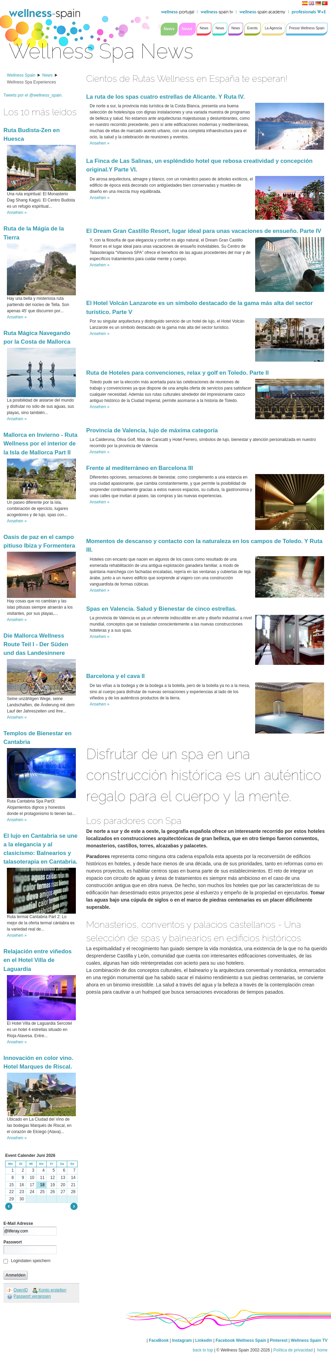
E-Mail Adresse (18, 1223)
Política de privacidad (293, 1350)
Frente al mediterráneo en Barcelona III (139, 468)
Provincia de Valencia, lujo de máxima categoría (152, 430)
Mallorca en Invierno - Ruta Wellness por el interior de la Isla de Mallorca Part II (40, 443)
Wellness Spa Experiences (31, 82)
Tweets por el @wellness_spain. (33, 95)
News (47, 75)
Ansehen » (17, 212)
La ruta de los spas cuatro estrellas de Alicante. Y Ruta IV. (165, 97)
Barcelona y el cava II (115, 676)
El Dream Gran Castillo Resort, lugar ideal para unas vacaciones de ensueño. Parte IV (203, 231)
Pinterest (279, 1340)
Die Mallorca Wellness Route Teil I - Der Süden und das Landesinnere (35, 644)
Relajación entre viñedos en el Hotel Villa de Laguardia (37, 960)
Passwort (12, 1242)
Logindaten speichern (31, 1260)
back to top (203, 1350)
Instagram (182, 1340)
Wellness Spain (21, 75)
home (322, 1350)
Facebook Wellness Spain (240, 1340)
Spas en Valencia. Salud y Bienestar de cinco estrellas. (161, 609)
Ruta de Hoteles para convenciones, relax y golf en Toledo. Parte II (177, 373)
